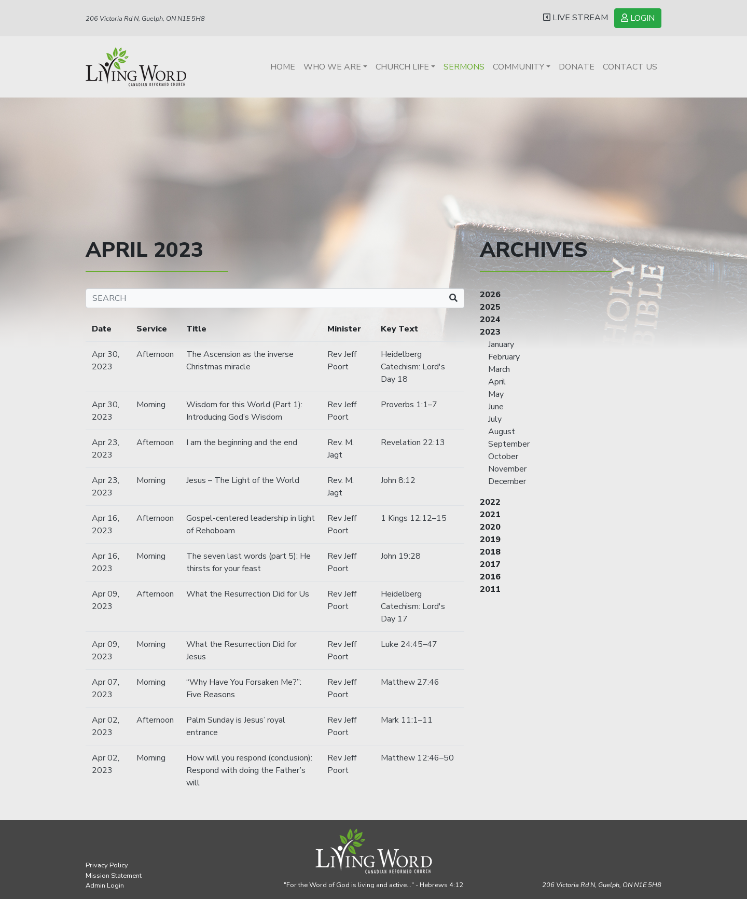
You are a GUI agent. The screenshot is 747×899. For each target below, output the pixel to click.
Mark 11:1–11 (407, 720)
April (497, 382)
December (507, 481)
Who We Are (332, 67)
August (501, 431)
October (503, 456)
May (496, 394)
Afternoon (155, 354)
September (509, 444)
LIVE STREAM (575, 17)
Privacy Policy (107, 865)
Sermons (464, 67)
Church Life (402, 67)
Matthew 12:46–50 (417, 758)
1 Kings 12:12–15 (414, 518)
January (501, 344)
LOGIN (638, 18)
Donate (576, 67)
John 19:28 (401, 556)
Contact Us (630, 67)
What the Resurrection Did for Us (247, 594)
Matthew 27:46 (410, 682)
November (507, 469)
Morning (150, 404)
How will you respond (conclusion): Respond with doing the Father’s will (249, 770)
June (496, 406)
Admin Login (105, 885)
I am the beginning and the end (241, 442)
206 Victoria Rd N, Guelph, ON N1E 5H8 (145, 18)
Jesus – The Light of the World (242, 480)
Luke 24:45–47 (409, 644)
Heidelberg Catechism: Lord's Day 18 (413, 367)
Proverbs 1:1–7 (409, 404)
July (495, 419)
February (504, 357)
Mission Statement (114, 875)
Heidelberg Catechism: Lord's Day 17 (413, 606)
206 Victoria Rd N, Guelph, (601, 885)
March (499, 369)
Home (282, 67)
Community (518, 67)
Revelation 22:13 (413, 442)
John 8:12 (398, 480)
